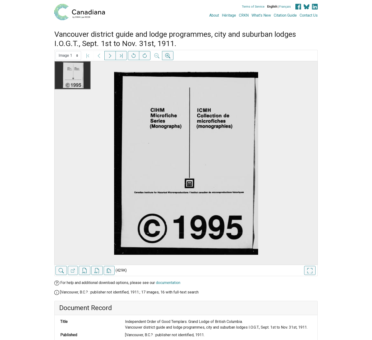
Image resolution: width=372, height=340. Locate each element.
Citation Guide (285, 15)
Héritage (229, 15)
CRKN (244, 15)
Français (285, 6)
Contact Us (309, 15)
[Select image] (68, 55)
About (214, 15)
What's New (261, 15)
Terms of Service (253, 6)
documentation (168, 282)
